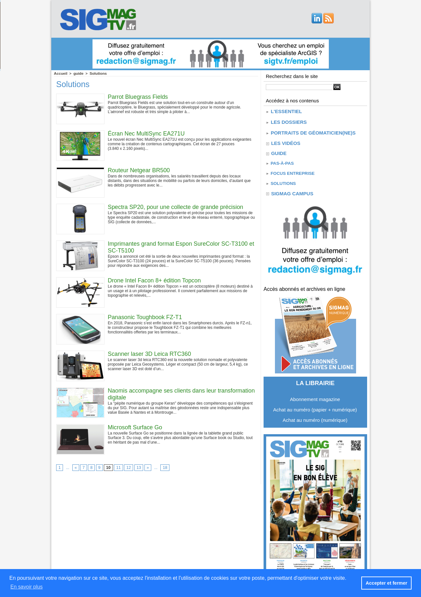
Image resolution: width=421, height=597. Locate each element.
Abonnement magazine (315, 395)
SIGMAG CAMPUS (292, 189)
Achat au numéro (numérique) (315, 416)
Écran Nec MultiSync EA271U (146, 133)
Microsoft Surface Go (135, 427)
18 (164, 467)
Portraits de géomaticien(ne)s (310, 131)
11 (118, 467)
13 (138, 467)
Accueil (60, 73)
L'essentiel (284, 111)
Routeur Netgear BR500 (139, 170)
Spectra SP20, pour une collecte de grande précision (176, 206)
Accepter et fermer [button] (386, 583)
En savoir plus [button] (26, 587)
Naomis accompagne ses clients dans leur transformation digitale (162, 393)
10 (108, 467)
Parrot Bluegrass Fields (138, 96)
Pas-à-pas (279, 161)
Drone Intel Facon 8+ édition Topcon (155, 280)
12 (128, 467)
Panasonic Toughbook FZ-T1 (145, 317)
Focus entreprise (289, 170)
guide (77, 73)
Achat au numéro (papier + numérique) (315, 406)
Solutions (96, 73)
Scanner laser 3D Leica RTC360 (150, 353)
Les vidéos (285, 141)
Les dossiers (286, 121)
